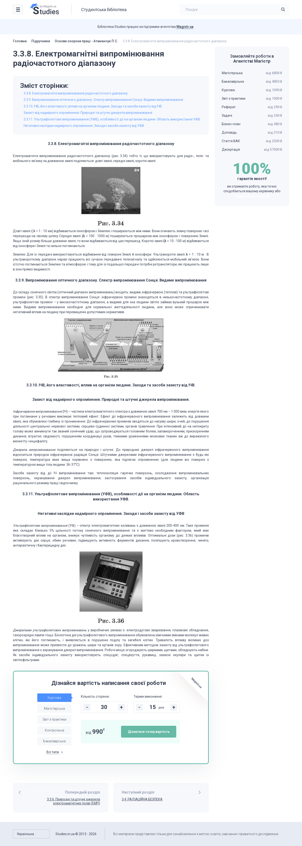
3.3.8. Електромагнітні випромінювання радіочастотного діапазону (76, 93)
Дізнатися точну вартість (149, 732)
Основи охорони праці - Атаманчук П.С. (86, 41)
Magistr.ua (184, 27)
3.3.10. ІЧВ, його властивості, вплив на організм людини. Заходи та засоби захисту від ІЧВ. (93, 106)
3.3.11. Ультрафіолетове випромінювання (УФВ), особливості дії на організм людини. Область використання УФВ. (112, 119)
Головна (20, 41)
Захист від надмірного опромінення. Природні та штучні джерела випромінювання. (88, 113)
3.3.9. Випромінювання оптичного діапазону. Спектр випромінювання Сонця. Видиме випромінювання (103, 100)
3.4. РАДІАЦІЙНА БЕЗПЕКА (142, 799)
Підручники (40, 41)
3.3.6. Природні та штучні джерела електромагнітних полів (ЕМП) (73, 801)
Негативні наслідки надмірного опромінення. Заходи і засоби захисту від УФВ (84, 126)
